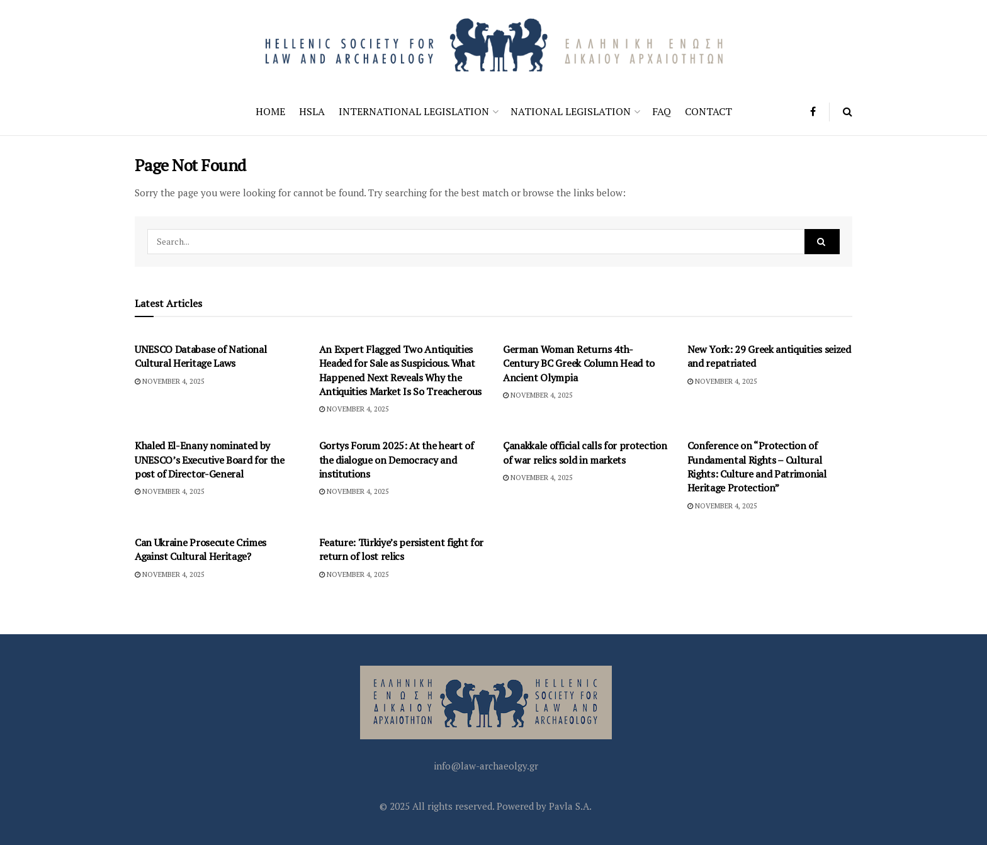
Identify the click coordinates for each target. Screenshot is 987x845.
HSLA (312, 111)
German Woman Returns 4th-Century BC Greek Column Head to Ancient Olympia (579, 363)
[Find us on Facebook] (813, 111)
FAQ (661, 111)
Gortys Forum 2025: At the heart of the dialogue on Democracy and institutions (396, 460)
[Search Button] (847, 111)
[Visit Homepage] (493, 44)
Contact (708, 111)
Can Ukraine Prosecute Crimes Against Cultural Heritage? (200, 549)
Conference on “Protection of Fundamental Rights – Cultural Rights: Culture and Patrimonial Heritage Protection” (756, 467)
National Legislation (570, 111)
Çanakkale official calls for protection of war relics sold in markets (585, 452)
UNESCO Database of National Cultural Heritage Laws (200, 356)
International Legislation (414, 111)
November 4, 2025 (170, 381)
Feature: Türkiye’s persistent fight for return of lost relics (401, 549)
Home (270, 111)
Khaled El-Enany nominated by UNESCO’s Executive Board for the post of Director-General (210, 460)
